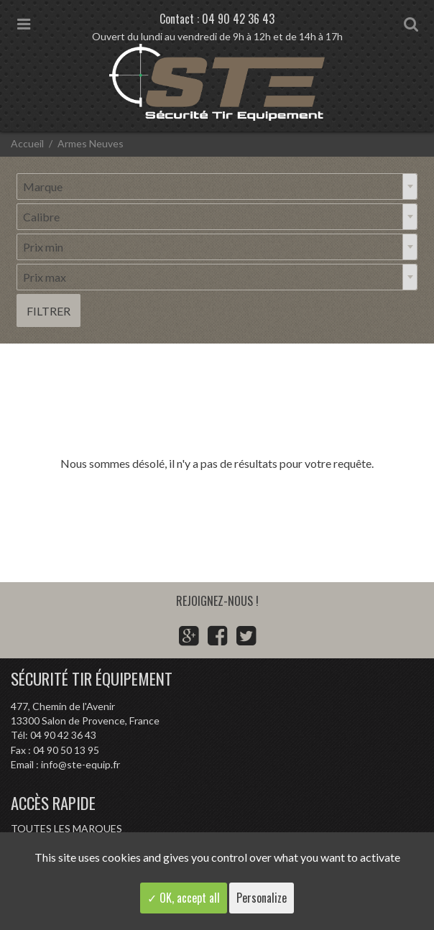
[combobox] (217, 186)
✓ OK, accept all (183, 897)
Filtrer (48, 311)
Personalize (261, 897)
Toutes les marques (66, 828)
